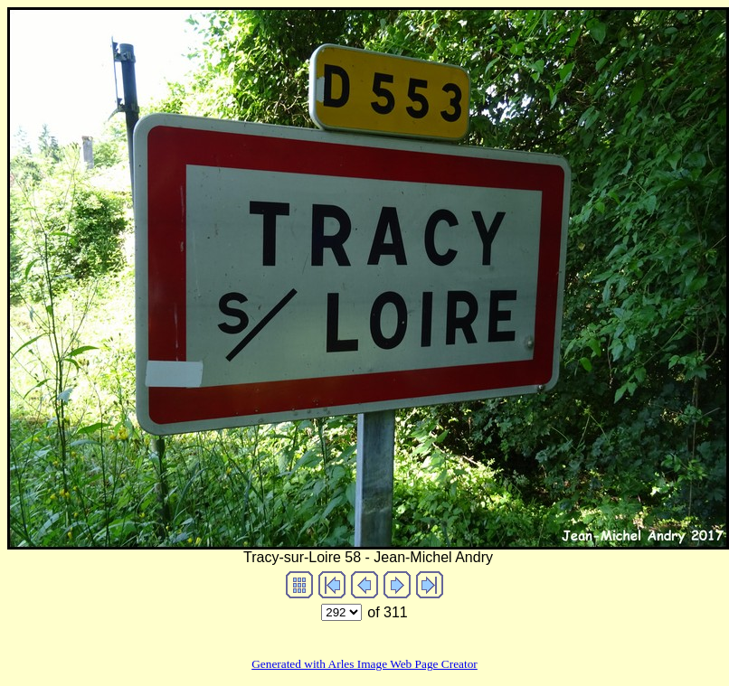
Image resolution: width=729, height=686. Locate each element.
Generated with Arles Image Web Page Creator (364, 664)
